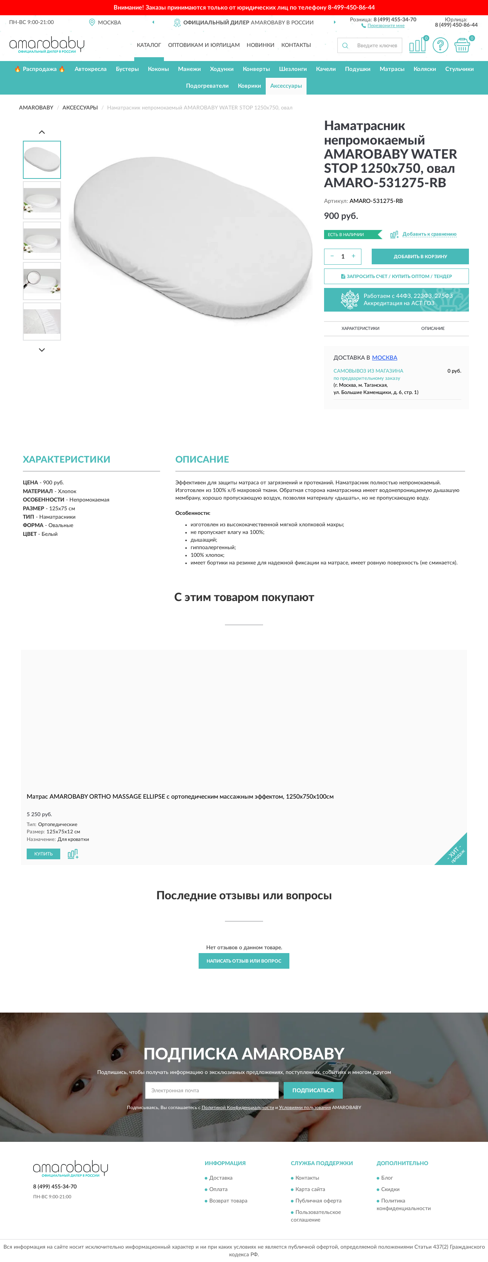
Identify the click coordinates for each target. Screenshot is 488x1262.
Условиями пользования (305, 1107)
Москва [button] (384, 358)
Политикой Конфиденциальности (238, 1107)
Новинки (260, 45)
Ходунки (222, 69)
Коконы (158, 69)
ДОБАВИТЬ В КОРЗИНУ (420, 256)
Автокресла (91, 69)
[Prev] (42, 132)
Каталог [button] (149, 45)
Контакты (296, 45)
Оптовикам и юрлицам (204, 45)
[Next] (42, 350)
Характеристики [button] (360, 328)
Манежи (189, 69)
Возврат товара (228, 1200)
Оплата (218, 1189)
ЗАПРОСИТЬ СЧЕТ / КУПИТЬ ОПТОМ (396, 276)
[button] (383, 25)
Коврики (249, 86)
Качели (326, 69)
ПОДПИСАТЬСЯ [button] (313, 1090)
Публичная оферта (318, 1200)
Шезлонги (293, 69)
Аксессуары (286, 86)
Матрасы (392, 69)
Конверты (256, 69)
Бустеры (127, 69)
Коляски (425, 69)
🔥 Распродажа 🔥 (40, 69)
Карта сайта (310, 1189)
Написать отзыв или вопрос (244, 960)
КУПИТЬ (43, 853)
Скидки (390, 1189)
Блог (387, 1177)
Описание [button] (433, 328)
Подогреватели (207, 86)
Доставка (221, 1177)
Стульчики (459, 69)
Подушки (358, 69)
